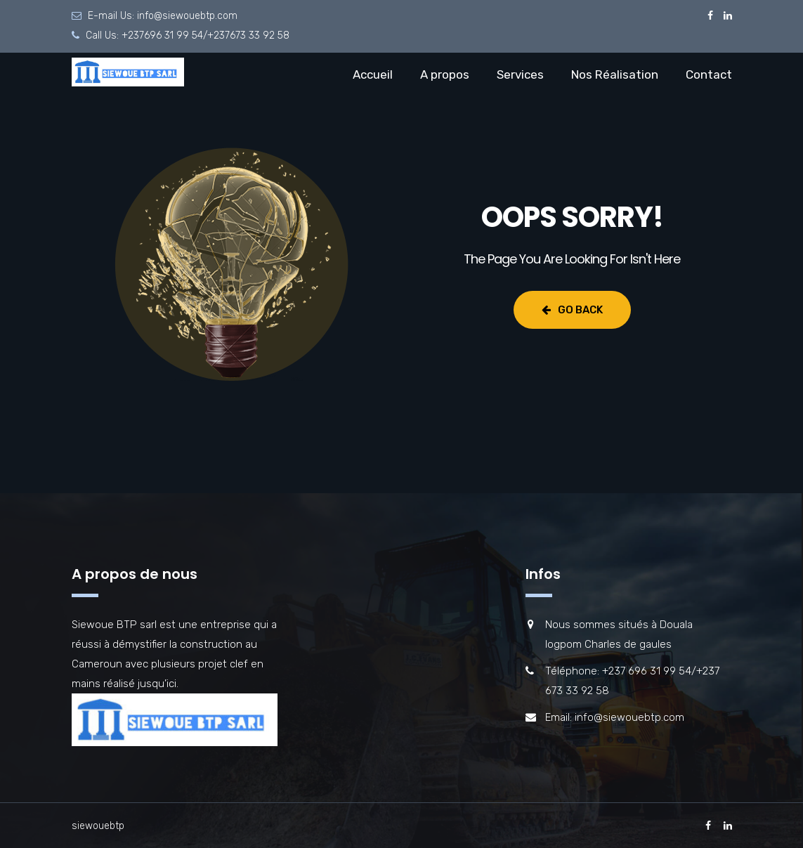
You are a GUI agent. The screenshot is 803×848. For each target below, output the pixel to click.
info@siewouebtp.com (187, 16)
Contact (709, 74)
